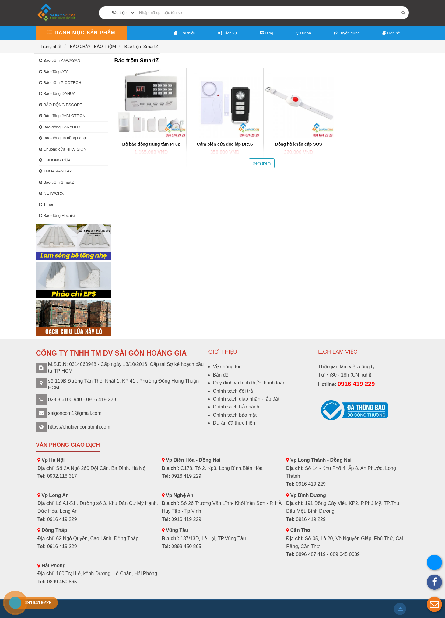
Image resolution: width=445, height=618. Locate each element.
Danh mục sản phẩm (81, 32)
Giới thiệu (184, 33)
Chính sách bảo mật (235, 415)
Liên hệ (391, 33)
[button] (434, 604)
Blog (266, 33)
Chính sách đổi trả (233, 391)
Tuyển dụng (346, 33)
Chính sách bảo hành (236, 406)
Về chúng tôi (226, 366)
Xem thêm (262, 163)
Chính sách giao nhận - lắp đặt (246, 398)
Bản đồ (221, 374)
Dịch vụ (227, 33)
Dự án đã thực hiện (234, 422)
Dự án (303, 33)
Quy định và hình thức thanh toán (249, 382)
